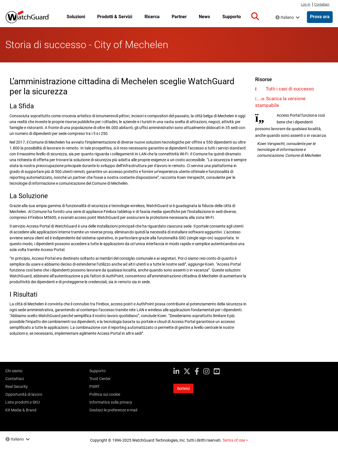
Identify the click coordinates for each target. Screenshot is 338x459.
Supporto (97, 371)
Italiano (287, 17)
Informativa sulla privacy (110, 402)
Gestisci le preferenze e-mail (113, 410)
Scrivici (183, 388)
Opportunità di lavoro (23, 394)
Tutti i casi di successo (290, 89)
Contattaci (321, 4)
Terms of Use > (235, 440)
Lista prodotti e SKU (22, 402)
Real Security (16, 386)
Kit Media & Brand (20, 410)
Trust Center (100, 378)
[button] (255, 16)
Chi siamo (13, 371)
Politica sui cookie (104, 394)
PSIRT (94, 386)
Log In (305, 4)
